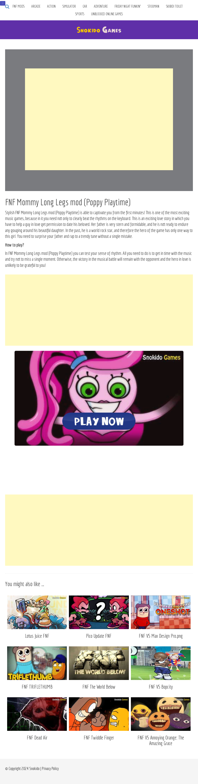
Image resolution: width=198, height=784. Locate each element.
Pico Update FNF (99, 636)
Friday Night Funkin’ (128, 6)
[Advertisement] (99, 119)
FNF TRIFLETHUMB (37, 687)
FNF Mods (18, 6)
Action (51, 6)
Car (85, 6)
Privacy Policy (50, 768)
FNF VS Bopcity (161, 687)
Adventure (101, 6)
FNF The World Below (98, 687)
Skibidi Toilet (174, 6)
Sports (79, 14)
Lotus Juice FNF (37, 636)
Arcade (35, 6)
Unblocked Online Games (107, 14)
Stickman (153, 6)
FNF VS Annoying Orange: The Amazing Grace (161, 740)
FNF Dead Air (37, 738)
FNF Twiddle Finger (99, 738)
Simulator (69, 6)
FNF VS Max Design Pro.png (161, 636)
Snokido (34, 768)
